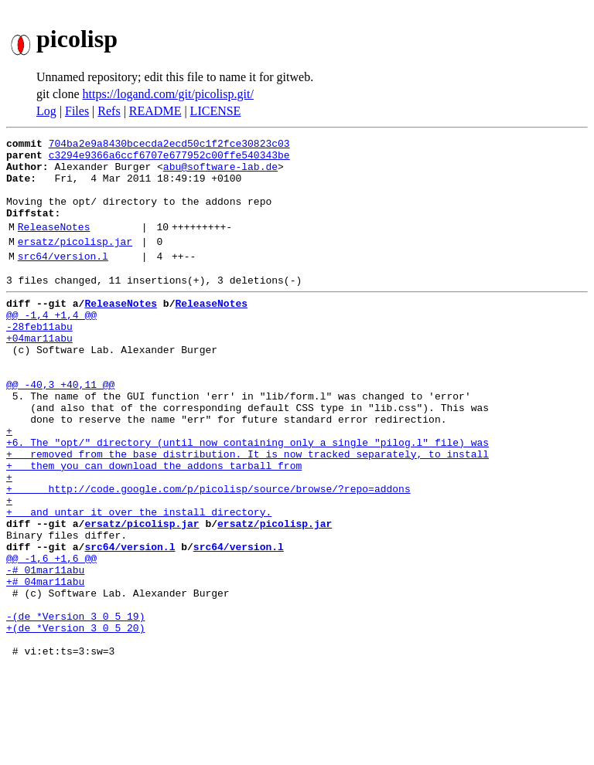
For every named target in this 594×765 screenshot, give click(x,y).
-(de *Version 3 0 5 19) (75, 706)
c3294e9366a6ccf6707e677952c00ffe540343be (169, 159)
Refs (108, 110)
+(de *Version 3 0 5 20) (75, 720)
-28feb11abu (39, 359)
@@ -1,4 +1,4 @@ (51, 345)
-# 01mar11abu (45, 651)
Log (46, 110)
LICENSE (215, 110)
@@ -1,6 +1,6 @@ (51, 637)
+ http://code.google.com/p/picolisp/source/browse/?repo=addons (208, 553)
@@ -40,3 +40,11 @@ (60, 428)
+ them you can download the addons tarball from (154, 525)
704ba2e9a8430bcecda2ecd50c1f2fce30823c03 (169, 145)
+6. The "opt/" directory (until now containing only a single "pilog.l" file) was (247, 498)
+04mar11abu (39, 372)
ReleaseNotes (54, 245)
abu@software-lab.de (220, 173)
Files (77, 110)
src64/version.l (63, 279)
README (155, 110)
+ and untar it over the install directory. (138, 581)
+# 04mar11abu (45, 665)
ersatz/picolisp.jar (75, 262)
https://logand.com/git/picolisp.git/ (168, 93)
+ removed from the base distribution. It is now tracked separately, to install (247, 511)
